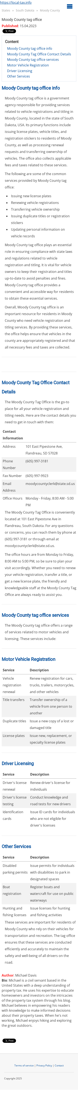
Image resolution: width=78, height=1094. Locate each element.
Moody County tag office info (29, 48)
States (6, 10)
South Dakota (25, 10)
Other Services (18, 76)
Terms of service (24, 1065)
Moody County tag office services (33, 59)
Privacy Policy (44, 1065)
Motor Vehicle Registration (28, 65)
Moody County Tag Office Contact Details (39, 54)
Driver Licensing (19, 71)
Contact (59, 1065)
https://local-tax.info (16, 2)
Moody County (50, 10)
